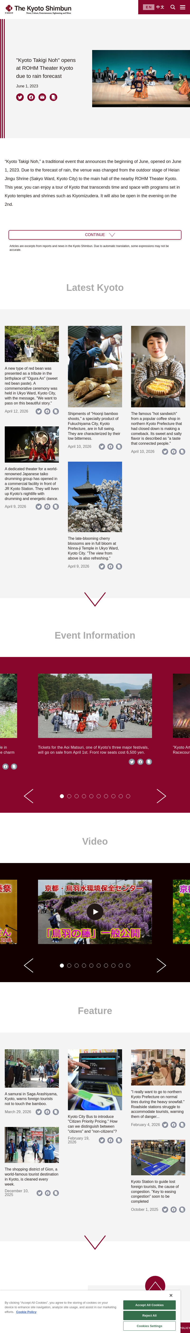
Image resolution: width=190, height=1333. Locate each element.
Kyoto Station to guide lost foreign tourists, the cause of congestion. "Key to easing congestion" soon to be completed (155, 1191)
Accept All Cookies (149, 1305)
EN (149, 7)
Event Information (95, 635)
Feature (95, 1010)
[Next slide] (161, 796)
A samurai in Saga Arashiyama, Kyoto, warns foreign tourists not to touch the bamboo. (31, 1099)
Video (95, 841)
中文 (160, 7)
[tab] (62, 796)
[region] (90, 1311)
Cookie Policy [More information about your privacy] (26, 1312)
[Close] (171, 1295)
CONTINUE (95, 235)
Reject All (149, 1315)
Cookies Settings (149, 1326)
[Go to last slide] (28, 796)
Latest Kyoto (95, 287)
